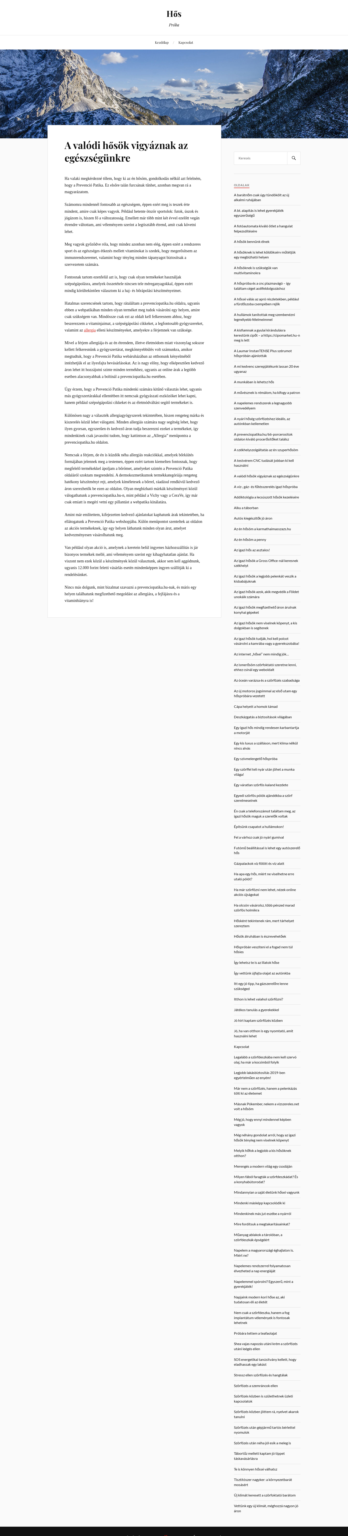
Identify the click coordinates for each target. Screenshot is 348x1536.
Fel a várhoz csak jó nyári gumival (259, 837)
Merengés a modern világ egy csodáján (263, 1166)
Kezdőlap (162, 42)
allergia (90, 330)
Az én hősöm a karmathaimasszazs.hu (262, 529)
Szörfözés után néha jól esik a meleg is (262, 1443)
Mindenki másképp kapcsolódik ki (259, 1203)
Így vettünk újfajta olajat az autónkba (262, 973)
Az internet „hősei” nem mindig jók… (261, 654)
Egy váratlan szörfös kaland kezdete (261, 785)
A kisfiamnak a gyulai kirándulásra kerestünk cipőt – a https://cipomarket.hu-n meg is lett (267, 335)
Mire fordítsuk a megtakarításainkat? (262, 1224)
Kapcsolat (185, 42)
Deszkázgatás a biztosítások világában (263, 717)
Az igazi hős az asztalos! (252, 550)
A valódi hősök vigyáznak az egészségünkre (126, 151)
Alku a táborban (246, 508)
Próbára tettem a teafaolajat (255, 1333)
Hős (174, 13)
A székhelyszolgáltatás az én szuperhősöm (266, 450)
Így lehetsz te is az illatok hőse (256, 962)
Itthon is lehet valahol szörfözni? (258, 999)
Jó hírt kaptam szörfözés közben (258, 1020)
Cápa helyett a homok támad (256, 706)
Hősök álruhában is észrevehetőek (260, 936)
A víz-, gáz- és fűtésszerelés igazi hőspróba (266, 486)
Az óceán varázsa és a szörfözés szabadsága (267, 680)
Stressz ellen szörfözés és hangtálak (261, 1375)
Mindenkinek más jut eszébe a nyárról (262, 1213)
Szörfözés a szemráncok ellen (256, 1385)
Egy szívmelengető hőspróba (255, 758)
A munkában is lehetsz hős (254, 382)
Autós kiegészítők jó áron (253, 518)
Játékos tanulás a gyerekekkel (256, 1010)
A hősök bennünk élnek (251, 241)
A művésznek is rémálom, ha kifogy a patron (267, 392)
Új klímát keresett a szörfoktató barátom (265, 1495)
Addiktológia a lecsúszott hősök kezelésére (266, 497)
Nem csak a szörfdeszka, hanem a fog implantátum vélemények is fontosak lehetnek (262, 1317)
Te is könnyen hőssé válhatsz (255, 1469)
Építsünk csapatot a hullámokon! (259, 826)
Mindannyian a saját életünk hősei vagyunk (266, 1192)
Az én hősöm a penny (250, 539)
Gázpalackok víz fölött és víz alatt (259, 863)
